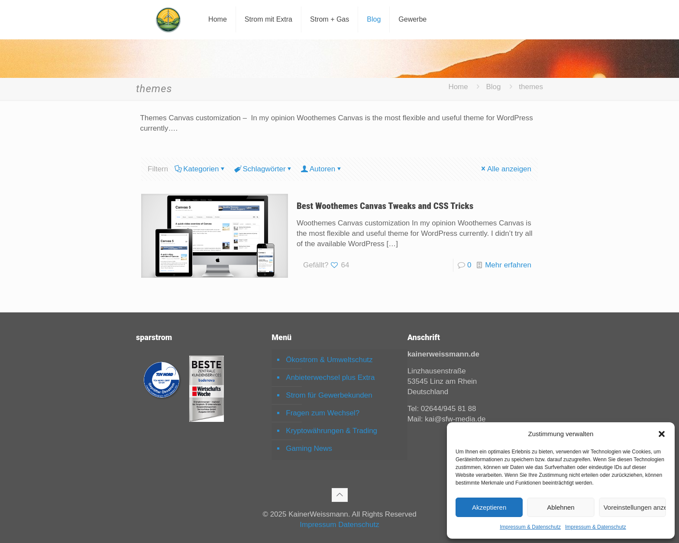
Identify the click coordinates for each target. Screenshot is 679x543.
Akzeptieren (489, 507)
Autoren (322, 169)
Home (458, 87)
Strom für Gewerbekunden (329, 395)
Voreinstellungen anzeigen (635, 507)
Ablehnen (560, 507)
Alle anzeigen (505, 169)
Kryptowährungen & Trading (331, 431)
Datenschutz (358, 525)
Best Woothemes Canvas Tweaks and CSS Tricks (385, 206)
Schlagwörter (263, 169)
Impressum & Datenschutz (530, 527)
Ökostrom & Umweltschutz (329, 360)
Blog (493, 87)
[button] (661, 434)
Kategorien (200, 169)
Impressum (318, 525)
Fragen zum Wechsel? (322, 413)
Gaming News (309, 448)
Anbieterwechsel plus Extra (330, 377)
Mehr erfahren (508, 265)
